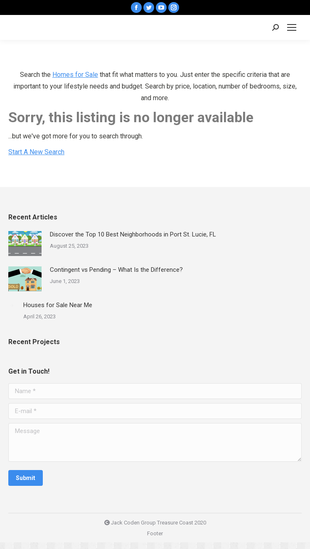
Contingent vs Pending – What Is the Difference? (116, 269)
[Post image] (25, 243)
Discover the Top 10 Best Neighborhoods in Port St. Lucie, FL (133, 234)
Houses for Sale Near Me (57, 305)
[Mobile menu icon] (291, 27)
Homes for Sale (75, 75)
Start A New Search (36, 152)
